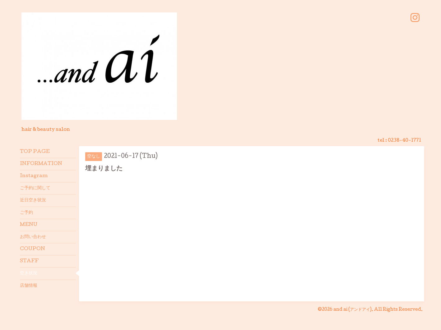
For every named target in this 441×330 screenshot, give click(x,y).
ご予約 (26, 212)
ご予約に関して (35, 188)
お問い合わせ (33, 237)
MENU (28, 224)
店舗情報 (28, 285)
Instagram (34, 176)
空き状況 (28, 273)
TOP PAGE (35, 151)
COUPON (32, 249)
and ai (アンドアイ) (352, 310)
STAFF (29, 261)
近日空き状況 (33, 200)
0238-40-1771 (404, 140)
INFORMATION (41, 164)
